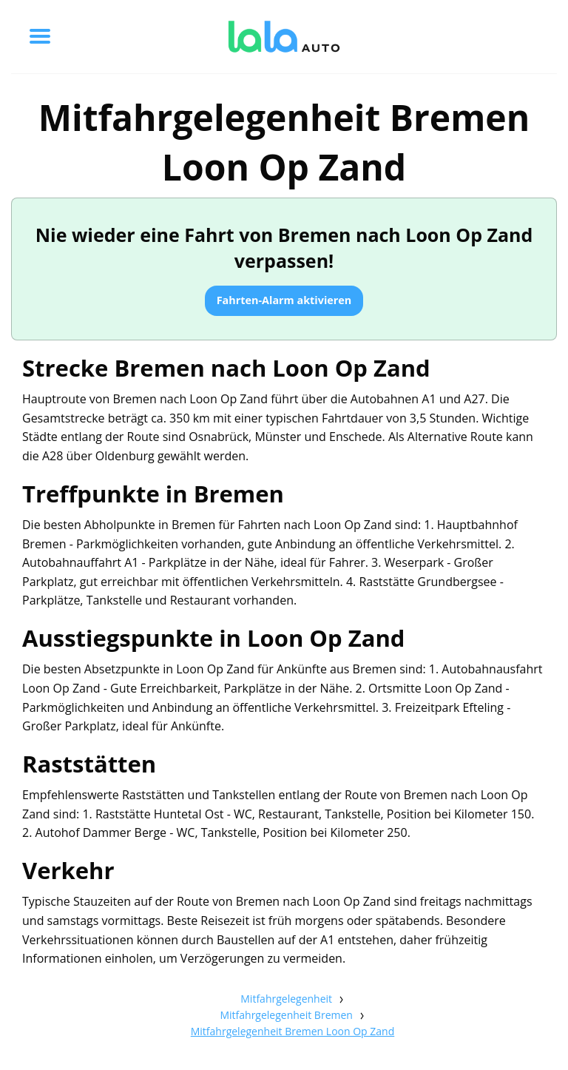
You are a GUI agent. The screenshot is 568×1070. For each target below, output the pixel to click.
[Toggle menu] (40, 36)
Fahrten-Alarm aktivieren (284, 300)
